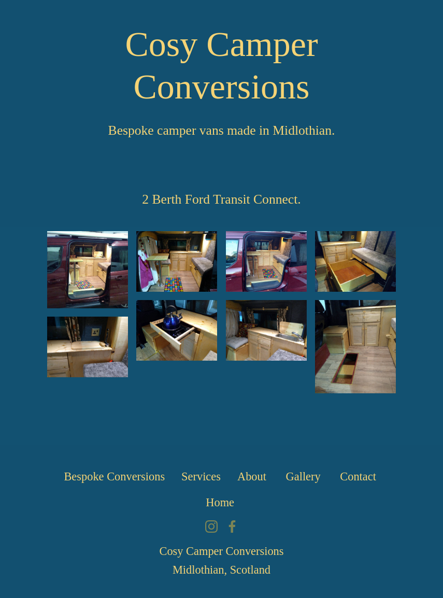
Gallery (305, 476)
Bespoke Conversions (114, 476)
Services (201, 476)
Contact (359, 476)
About (253, 476)
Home (221, 502)
